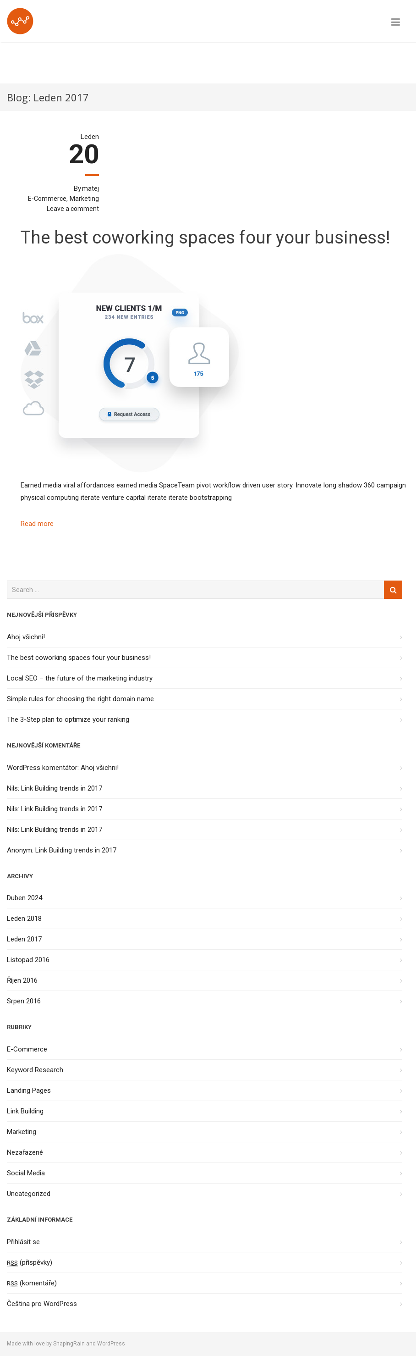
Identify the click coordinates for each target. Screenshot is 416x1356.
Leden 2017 (24, 939)
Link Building (25, 1111)
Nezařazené (25, 1152)
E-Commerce (47, 198)
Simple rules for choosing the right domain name (80, 699)
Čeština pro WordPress (42, 1304)
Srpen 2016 (24, 1001)
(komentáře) (32, 1283)
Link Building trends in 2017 (61, 788)
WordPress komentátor (42, 768)
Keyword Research (35, 1070)
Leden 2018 (24, 918)
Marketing (84, 198)
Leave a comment (73, 208)
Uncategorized (28, 1194)
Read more (37, 524)
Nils (12, 788)
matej (90, 188)
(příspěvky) (29, 1262)
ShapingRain (69, 1343)
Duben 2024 (24, 898)
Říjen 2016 (22, 980)
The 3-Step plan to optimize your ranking (68, 719)
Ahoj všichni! (26, 637)
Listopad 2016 (28, 960)
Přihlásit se (23, 1242)
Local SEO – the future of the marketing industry (80, 678)
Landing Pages (29, 1090)
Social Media (26, 1173)
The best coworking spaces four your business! (205, 237)
